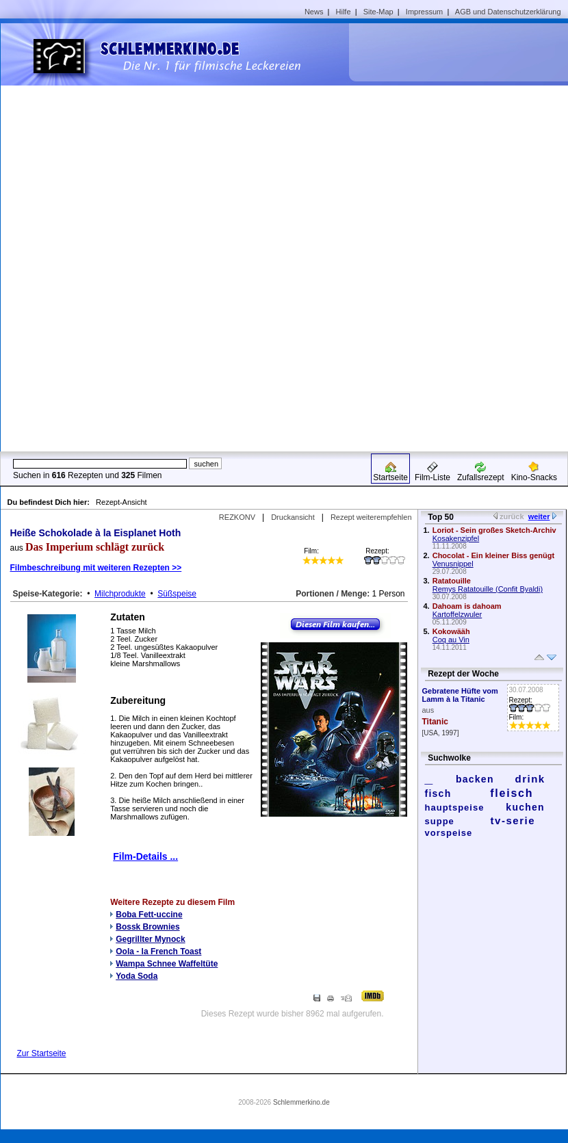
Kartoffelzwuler (457, 614)
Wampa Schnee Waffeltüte (167, 964)
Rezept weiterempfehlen (371, 517)
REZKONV (237, 517)
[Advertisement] (427, 236)
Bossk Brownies (147, 927)
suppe (439, 821)
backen (475, 779)
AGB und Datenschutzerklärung (508, 12)
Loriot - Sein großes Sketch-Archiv (494, 530)
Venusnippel (453, 564)
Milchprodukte (120, 594)
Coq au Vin (451, 639)
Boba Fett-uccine (149, 914)
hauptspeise (455, 807)
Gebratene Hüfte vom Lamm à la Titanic (460, 695)
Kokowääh (451, 631)
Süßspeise (176, 594)
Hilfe (343, 12)
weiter (539, 516)
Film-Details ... (145, 856)
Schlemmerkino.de (301, 1102)
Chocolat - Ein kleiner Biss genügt (493, 555)
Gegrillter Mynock (150, 939)
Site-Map (378, 12)
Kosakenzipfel (456, 538)
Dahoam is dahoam (467, 606)
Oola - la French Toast (158, 951)
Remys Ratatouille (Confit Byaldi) (488, 589)
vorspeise (449, 833)
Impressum (424, 12)
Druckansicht (293, 517)
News (314, 12)
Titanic (435, 721)
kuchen (525, 807)
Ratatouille (452, 581)
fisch (438, 793)
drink (530, 779)
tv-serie (513, 820)
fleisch (511, 793)
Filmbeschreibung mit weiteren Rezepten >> (96, 568)
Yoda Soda (136, 976)
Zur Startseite (41, 1053)
